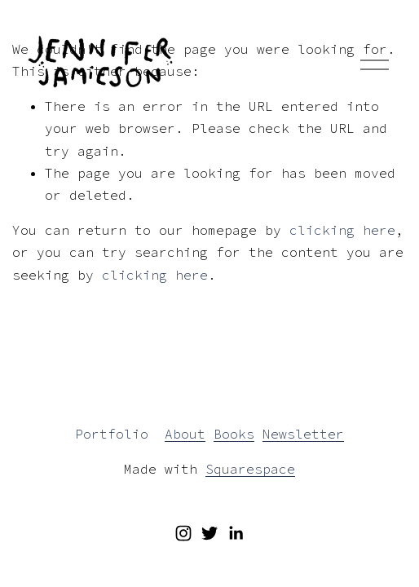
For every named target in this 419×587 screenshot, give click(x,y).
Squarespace (250, 469)
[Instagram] (183, 533)
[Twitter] (209, 533)
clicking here (342, 230)
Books (234, 434)
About (185, 434)
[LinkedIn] (235, 533)
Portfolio (111, 434)
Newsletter (303, 434)
